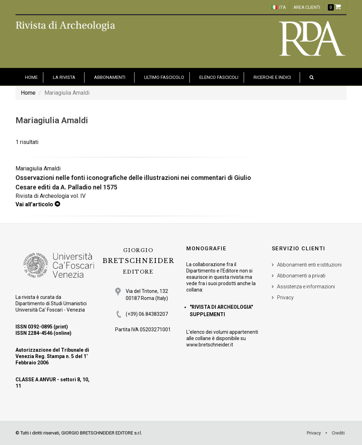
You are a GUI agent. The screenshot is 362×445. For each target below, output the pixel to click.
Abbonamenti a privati (301, 275)
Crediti (338, 432)
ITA (279, 7)
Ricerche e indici (272, 77)
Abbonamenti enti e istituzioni (309, 265)
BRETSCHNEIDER (138, 261)
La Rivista (64, 77)
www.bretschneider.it (209, 344)
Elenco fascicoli (218, 77)
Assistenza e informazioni (306, 286)
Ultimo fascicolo (164, 77)
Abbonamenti (109, 77)
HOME (31, 77)
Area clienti (306, 7)
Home (28, 92)
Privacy (285, 297)
